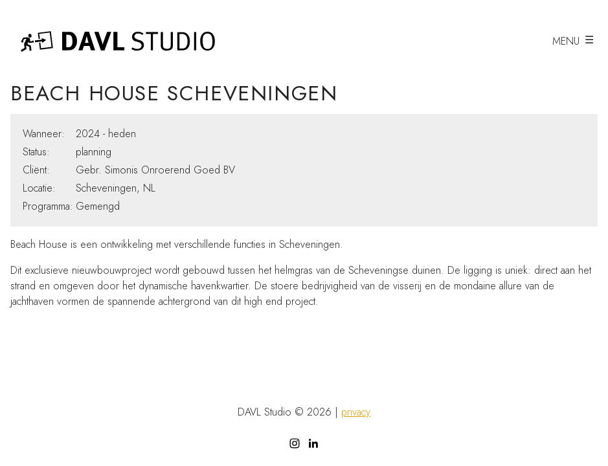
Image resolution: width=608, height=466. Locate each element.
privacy (355, 412)
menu (566, 41)
